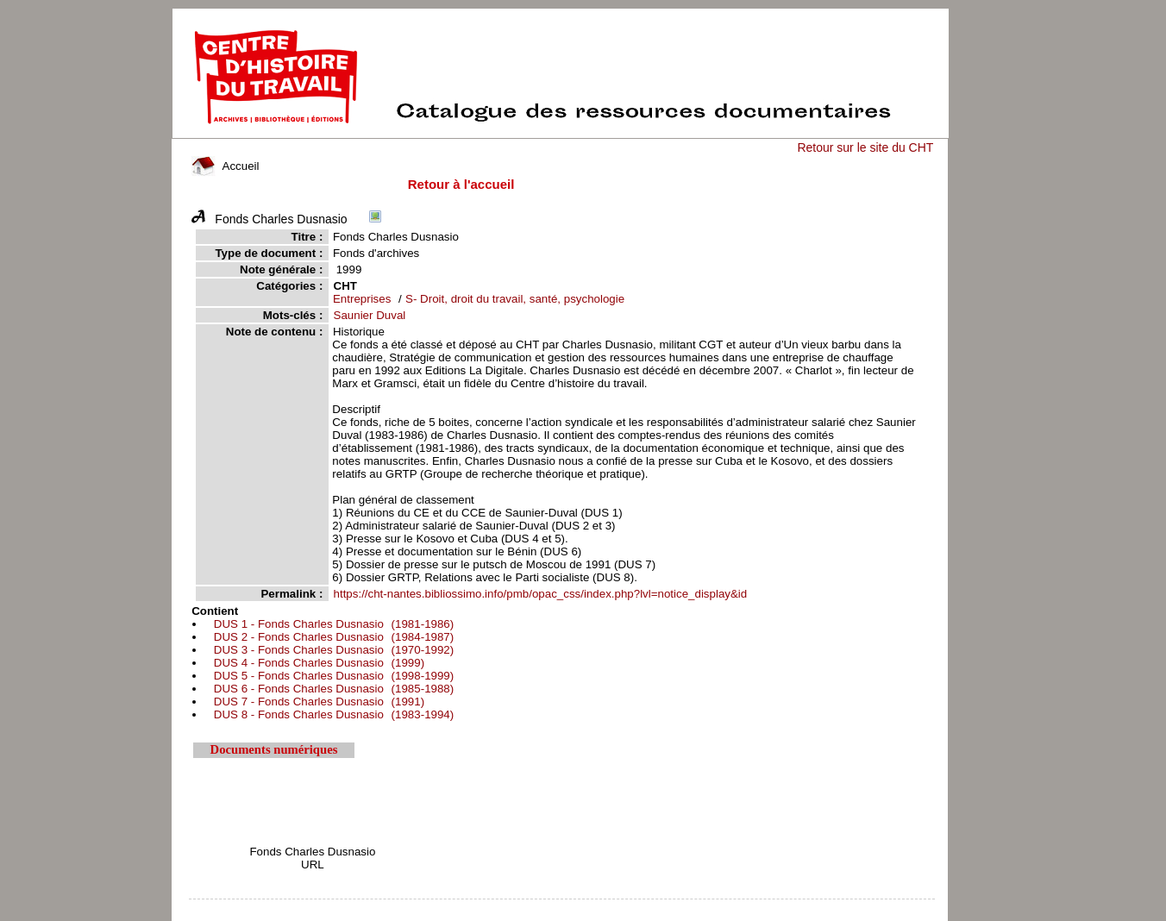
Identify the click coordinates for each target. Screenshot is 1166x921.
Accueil (225, 166)
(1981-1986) (331, 623)
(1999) (317, 662)
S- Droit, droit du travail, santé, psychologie (514, 298)
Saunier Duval (370, 315)
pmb (562, 910)
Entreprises (362, 298)
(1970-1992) (331, 649)
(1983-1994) (331, 714)
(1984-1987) (331, 636)
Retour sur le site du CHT (865, 147)
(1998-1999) (331, 675)
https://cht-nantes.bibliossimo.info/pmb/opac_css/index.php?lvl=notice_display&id (541, 593)
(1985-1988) (331, 688)
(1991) (317, 701)
